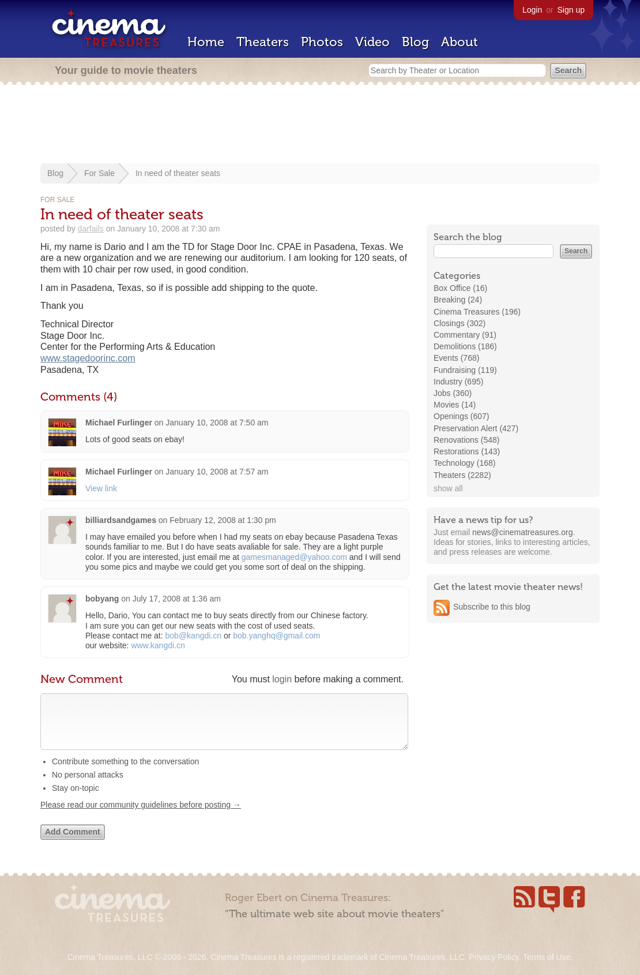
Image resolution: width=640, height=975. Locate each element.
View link (101, 488)
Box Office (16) (460, 288)
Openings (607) (462, 416)
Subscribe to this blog (491, 606)
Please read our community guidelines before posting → (140, 816)
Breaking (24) (458, 299)
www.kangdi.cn (158, 645)
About (459, 42)
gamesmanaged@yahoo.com (294, 557)
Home (205, 42)
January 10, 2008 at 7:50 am (216, 422)
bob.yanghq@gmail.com (276, 635)
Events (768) (456, 358)
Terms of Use (546, 957)
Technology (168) (464, 463)
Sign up (571, 9)
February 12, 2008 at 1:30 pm (223, 520)
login (282, 679)
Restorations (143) (467, 451)
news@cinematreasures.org (522, 532)
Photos (322, 42)
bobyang (102, 598)
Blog (415, 42)
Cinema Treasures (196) (477, 311)
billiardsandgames (120, 520)
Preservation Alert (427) (476, 428)
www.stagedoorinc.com (87, 358)
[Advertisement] (320, 125)
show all (448, 488)
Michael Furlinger (120, 422)
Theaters (262, 42)
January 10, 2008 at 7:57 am (216, 471)
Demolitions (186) (465, 346)
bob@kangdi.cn (193, 635)
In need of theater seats (177, 173)
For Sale (99, 173)
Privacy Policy (493, 957)
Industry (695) (458, 381)
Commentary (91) (465, 334)
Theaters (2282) (462, 475)
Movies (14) (455, 404)
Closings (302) (459, 323)
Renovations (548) (466, 439)
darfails (91, 228)
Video (372, 42)
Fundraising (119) (465, 370)
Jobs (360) (453, 393)
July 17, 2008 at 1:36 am (177, 598)
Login (532, 9)
